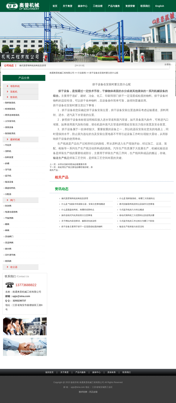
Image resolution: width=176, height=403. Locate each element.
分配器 (8, 194)
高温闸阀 (9, 242)
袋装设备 (9, 127)
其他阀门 (9, 236)
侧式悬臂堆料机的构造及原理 (32, 65)
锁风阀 (8, 261)
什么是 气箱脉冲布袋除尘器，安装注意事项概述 (83, 204)
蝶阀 (7, 224)
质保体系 (111, 372)
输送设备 (9, 182)
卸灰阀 (8, 206)
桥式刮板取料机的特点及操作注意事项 (136, 204)
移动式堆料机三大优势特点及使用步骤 (136, 215)
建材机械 (15, 139)
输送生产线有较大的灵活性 (131, 226)
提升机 (8, 176)
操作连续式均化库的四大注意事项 (76, 215)
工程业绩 (97, 6)
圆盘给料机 (10, 188)
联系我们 (145, 6)
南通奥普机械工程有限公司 (62, 73)
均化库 (8, 145)
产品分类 (23, 77)
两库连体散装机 (12, 115)
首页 (55, 6)
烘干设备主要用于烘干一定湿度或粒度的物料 (81, 226)
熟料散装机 (10, 103)
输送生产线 (60, 157)
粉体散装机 (10, 109)
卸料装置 (9, 157)
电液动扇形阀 (11, 212)
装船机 (13, 91)
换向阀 (8, 249)
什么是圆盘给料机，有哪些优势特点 (77, 209)
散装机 (13, 97)
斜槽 (7, 163)
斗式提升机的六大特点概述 (131, 209)
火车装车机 (10, 121)
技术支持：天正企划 (88, 392)
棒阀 (7, 230)
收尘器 (13, 267)
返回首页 (49, 372)
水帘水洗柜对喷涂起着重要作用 (72, 164)
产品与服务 (114, 6)
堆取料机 (15, 86)
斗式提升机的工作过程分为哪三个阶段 (136, 221)
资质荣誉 (130, 6)
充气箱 (8, 169)
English (159, 6)
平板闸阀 (9, 218)
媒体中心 (82, 6)
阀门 (12, 200)
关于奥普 (67, 6)
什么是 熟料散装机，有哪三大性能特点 (137, 198)
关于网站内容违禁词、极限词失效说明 (78, 221)
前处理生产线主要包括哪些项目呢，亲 (75, 167)
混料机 (8, 151)
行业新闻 (82, 73)
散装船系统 (10, 133)
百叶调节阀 (10, 255)
